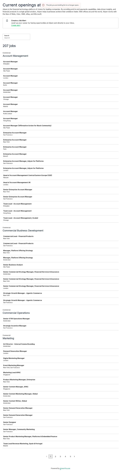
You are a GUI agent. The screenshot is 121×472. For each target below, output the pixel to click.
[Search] (16, 38)
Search (6, 35)
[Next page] (74, 456)
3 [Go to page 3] (60, 456)
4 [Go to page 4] (65, 456)
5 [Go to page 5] (70, 456)
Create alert (15, 25)
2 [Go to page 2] (55, 456)
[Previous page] (46, 456)
